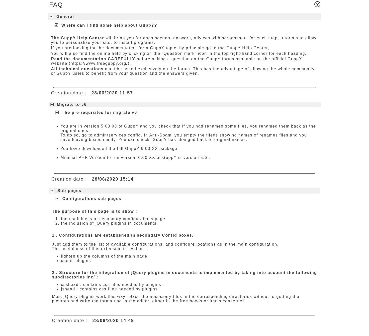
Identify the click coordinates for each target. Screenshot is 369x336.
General (62, 16)
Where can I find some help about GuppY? (109, 25)
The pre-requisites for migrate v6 (99, 112)
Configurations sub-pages (91, 199)
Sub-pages (66, 191)
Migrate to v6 (68, 104)
